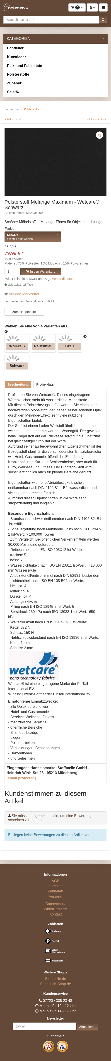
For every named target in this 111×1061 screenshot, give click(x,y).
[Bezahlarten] (55, 948)
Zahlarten (55, 891)
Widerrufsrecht (55, 909)
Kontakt (55, 914)
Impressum (55, 886)
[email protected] (21, 778)
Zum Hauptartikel (24, 312)
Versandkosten (63, 279)
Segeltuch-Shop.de (55, 984)
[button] (103, 20)
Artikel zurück (14, 119)
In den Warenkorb (40, 271)
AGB (55, 881)
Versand (55, 896)
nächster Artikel (96, 119)
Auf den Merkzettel (24, 294)
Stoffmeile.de (55, 979)
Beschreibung (18, 384)
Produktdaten (45, 384)
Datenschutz (56, 904)
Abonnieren (87, 1027)
